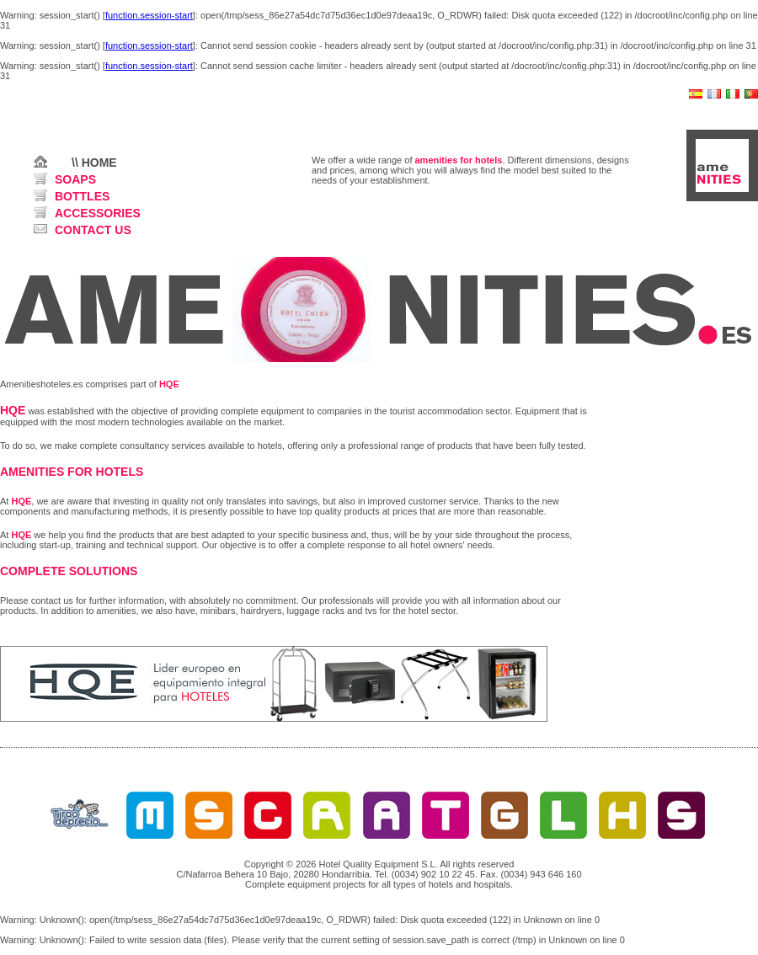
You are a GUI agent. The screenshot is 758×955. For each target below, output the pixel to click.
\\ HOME (94, 162)
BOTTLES (82, 196)
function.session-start (149, 15)
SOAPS (75, 179)
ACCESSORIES (98, 213)
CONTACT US (93, 230)
